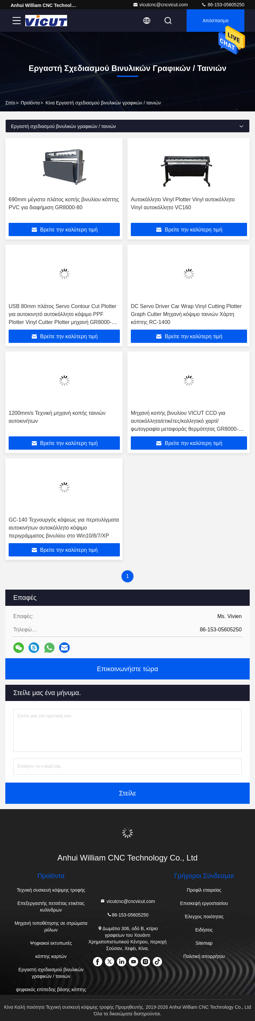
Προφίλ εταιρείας (204, 890)
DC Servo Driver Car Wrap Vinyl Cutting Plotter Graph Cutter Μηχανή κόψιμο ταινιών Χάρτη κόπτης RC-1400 (186, 314)
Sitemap (204, 943)
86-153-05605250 (222, 4)
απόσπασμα (215, 20)
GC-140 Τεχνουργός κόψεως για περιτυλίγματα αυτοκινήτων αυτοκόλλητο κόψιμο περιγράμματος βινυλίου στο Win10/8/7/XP (64, 528)
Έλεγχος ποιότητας (203, 916)
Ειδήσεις (204, 929)
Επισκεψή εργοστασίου (204, 903)
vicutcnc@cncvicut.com (160, 4)
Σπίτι (10, 102)
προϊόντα (30, 102)
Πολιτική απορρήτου (204, 956)
